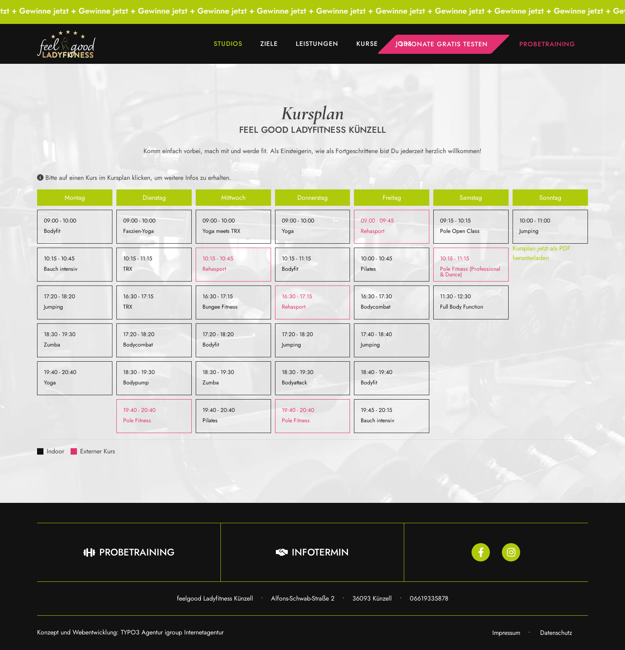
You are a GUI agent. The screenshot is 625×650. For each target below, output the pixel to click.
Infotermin (312, 552)
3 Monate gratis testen (443, 44)
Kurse (367, 43)
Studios (228, 43)
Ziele (269, 43)
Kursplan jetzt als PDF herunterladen (541, 253)
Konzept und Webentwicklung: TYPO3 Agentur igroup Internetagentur (130, 632)
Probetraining (547, 44)
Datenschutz (556, 632)
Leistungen (317, 43)
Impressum (506, 632)
